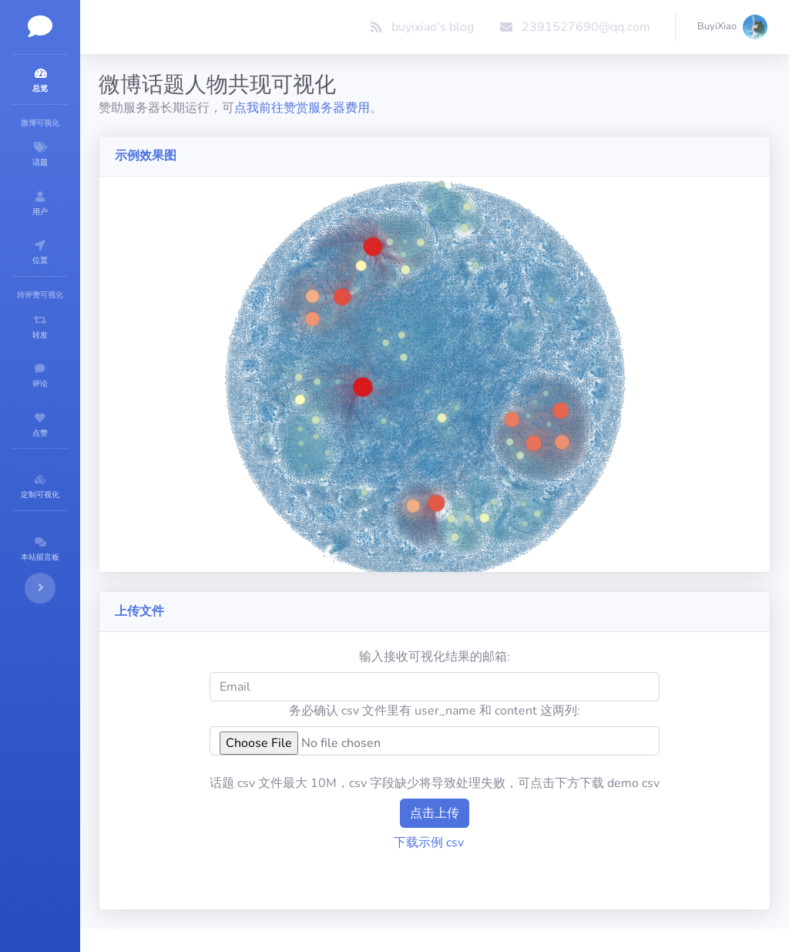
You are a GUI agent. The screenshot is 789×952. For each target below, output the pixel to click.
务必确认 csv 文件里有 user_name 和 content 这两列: (480, 656)
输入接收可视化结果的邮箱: (480, 602)
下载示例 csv (475, 787)
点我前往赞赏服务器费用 (394, 107)
